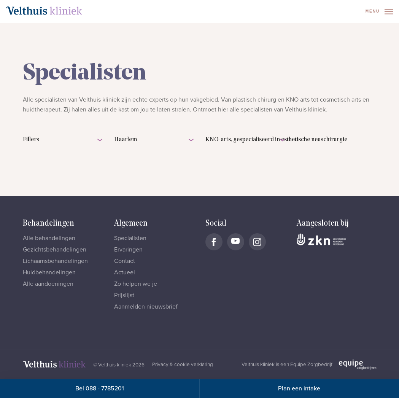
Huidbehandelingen (49, 272)
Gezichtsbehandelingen (54, 249)
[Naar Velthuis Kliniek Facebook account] (214, 241)
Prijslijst (124, 295)
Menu (379, 11)
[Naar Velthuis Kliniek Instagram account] (257, 241)
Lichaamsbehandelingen (55, 261)
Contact (124, 261)
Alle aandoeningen (48, 284)
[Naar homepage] (44, 10)
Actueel (124, 272)
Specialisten (130, 238)
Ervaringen (128, 249)
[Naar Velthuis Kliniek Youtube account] (235, 241)
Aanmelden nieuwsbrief (146, 306)
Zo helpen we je (135, 284)
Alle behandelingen (49, 238)
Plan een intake (299, 388)
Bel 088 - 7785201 (99, 388)
